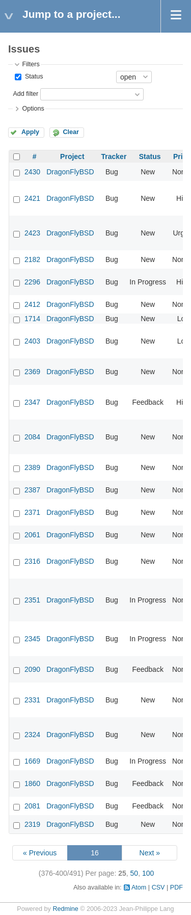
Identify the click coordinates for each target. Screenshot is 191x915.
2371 (32, 512)
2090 (32, 669)
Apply (30, 132)
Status (33, 76)
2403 (32, 341)
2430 (32, 172)
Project (72, 156)
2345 (32, 639)
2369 (32, 372)
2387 (32, 490)
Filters (30, 64)
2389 (32, 467)
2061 (32, 535)
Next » (150, 853)
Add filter (25, 93)
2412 (32, 304)
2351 (32, 600)
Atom (138, 887)
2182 (32, 259)
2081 (32, 806)
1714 (32, 319)
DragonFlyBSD (70, 172)
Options (33, 108)
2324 (32, 734)
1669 (32, 761)
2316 (32, 561)
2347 (32, 402)
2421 (32, 198)
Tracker (114, 156)
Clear (71, 132)
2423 (32, 233)
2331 (32, 700)
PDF (176, 887)
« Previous (40, 853)
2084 (32, 437)
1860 (32, 783)
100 (148, 873)
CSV (158, 887)
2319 (32, 824)
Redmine (65, 908)
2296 (32, 282)
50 (134, 873)
